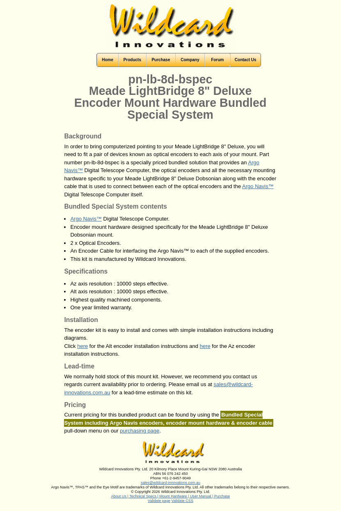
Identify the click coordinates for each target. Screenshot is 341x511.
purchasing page (139, 431)
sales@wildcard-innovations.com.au (170, 483)
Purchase (222, 496)
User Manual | (202, 496)
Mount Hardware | (174, 496)
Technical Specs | (144, 496)
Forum (217, 60)
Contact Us (245, 60)
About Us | (120, 496)
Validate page (159, 501)
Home (107, 60)
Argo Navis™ (258, 186)
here (82, 346)
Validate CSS (182, 501)
